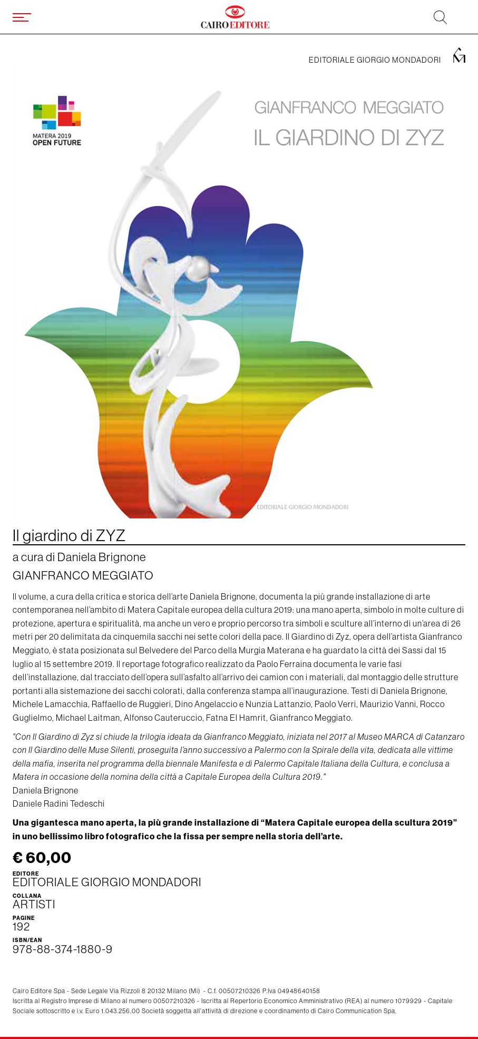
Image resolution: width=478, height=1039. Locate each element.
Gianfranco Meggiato (83, 575)
